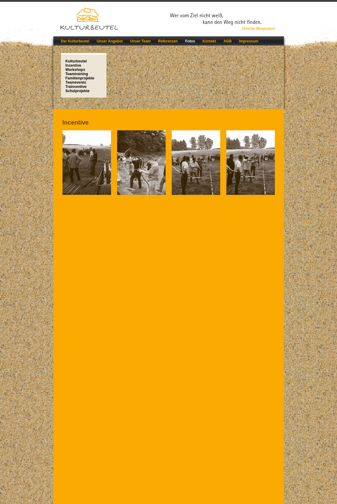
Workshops (75, 70)
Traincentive (76, 87)
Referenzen (168, 41)
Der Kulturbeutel (75, 41)
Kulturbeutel (76, 61)
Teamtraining (77, 74)
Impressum (248, 41)
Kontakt (209, 41)
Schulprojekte (77, 91)
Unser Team (140, 41)
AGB (228, 41)
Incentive (73, 65)
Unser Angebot (110, 41)
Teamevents (76, 82)
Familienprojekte (80, 78)
